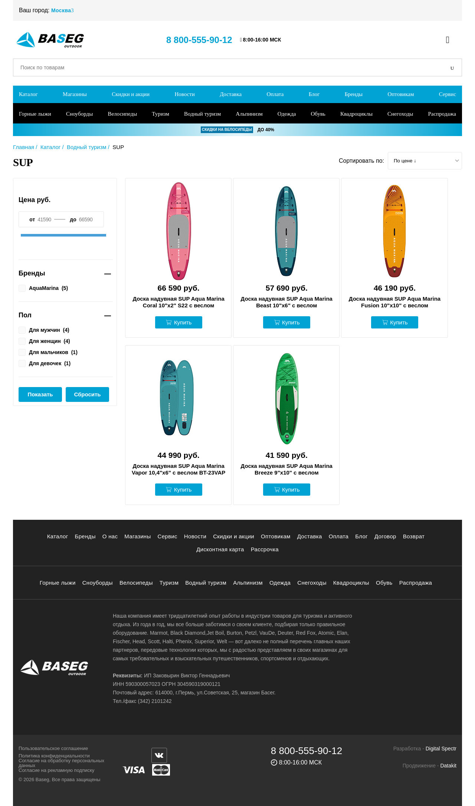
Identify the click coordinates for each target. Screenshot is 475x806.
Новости (184, 94)
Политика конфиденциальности (54, 755)
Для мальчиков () (48, 352)
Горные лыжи (35, 114)
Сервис (447, 94)
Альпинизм (249, 114)
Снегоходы (400, 114)
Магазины (75, 94)
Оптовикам (400, 94)
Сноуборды (79, 114)
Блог (314, 94)
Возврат (414, 536)
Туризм (160, 114)
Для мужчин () (44, 330)
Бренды (354, 94)
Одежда (287, 114)
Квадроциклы (356, 114)
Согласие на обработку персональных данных (61, 763)
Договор (385, 536)
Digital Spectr (441, 749)
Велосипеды (122, 114)
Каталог (28, 94)
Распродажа (442, 114)
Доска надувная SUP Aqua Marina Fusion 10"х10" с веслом (394, 301)
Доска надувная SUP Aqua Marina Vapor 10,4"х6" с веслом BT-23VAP (178, 469)
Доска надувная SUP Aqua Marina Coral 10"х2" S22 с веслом (178, 301)
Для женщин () (44, 341)
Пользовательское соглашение (53, 748)
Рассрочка (265, 549)
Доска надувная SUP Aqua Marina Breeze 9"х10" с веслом (286, 469)
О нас (110, 536)
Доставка (231, 94)
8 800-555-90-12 (199, 40)
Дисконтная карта (220, 549)
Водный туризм (202, 114)
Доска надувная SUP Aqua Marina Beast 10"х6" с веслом (286, 301)
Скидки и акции (131, 94)
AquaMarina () (43, 288)
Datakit (448, 766)
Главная (23, 147)
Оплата (275, 94)
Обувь (318, 114)
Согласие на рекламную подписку (56, 770)
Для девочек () (45, 363)
